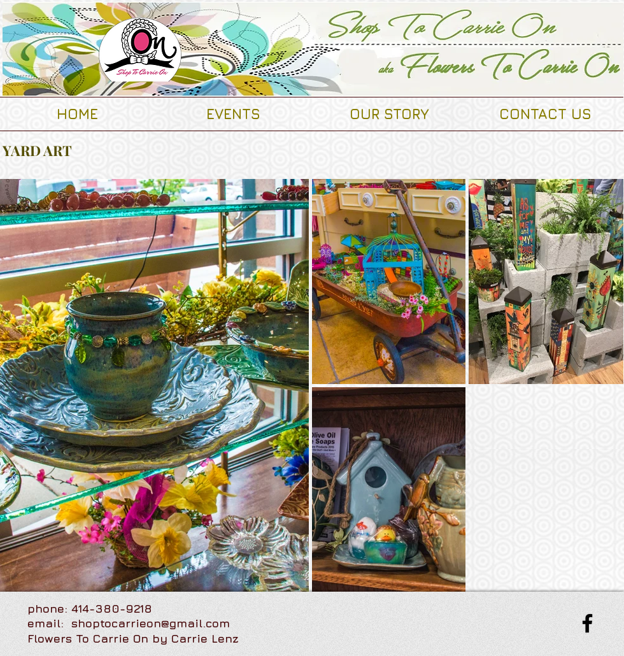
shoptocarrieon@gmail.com (150, 623)
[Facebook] (587, 623)
